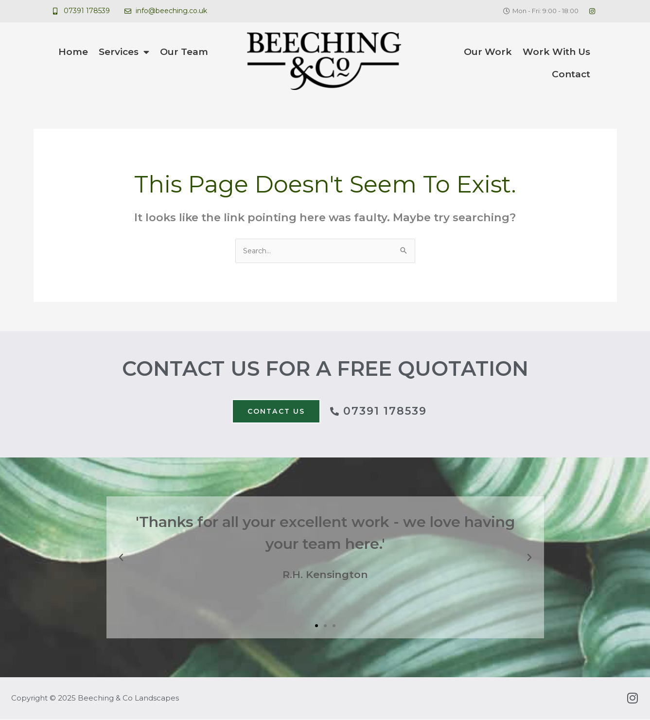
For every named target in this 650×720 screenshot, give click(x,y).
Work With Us (556, 51)
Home (73, 51)
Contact (571, 74)
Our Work (488, 51)
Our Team (184, 51)
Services (124, 51)
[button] (121, 559)
